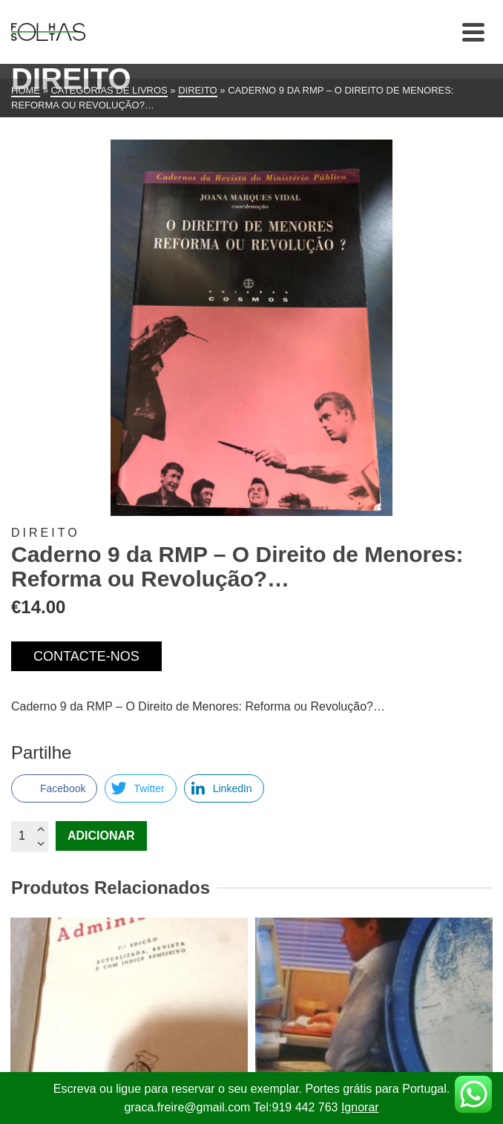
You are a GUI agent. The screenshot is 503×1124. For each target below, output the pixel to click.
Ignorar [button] (360, 1107)
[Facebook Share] (54, 788)
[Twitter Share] (140, 788)
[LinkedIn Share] (224, 788)
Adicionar (101, 835)
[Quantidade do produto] (29, 836)
